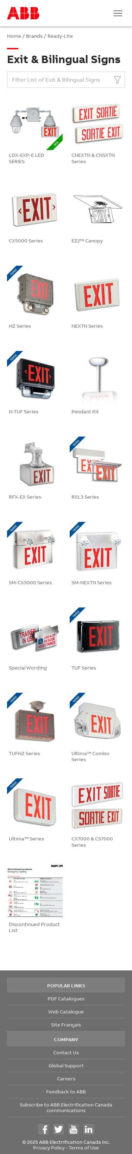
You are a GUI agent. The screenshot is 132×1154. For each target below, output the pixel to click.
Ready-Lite (60, 35)
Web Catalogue (66, 1011)
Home (14, 35)
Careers (66, 1078)
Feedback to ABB (66, 1091)
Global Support (66, 1065)
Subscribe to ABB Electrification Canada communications (66, 1107)
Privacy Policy (49, 1147)
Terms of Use (84, 1147)
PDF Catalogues (66, 998)
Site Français (66, 1024)
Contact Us (66, 1052)
